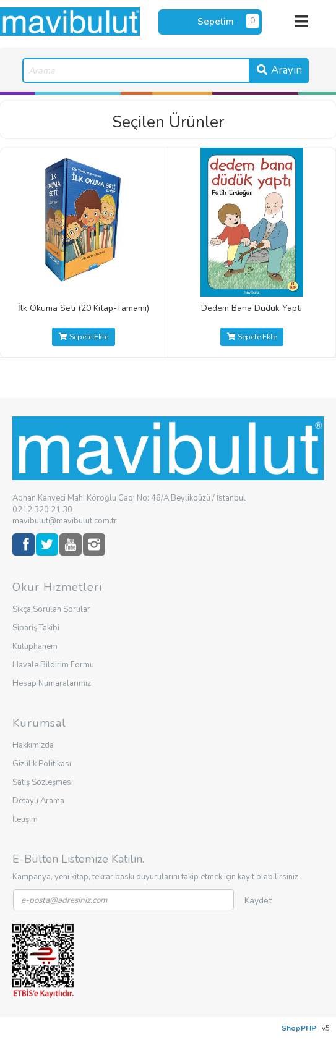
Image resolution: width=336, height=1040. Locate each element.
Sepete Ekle (83, 337)
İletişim (25, 819)
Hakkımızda (33, 745)
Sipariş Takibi (35, 627)
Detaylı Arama (38, 800)
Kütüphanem (35, 646)
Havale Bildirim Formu (53, 664)
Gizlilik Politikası (41, 763)
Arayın (279, 70)
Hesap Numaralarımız (51, 683)
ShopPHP (299, 1028)
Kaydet (258, 901)
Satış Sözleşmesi (42, 782)
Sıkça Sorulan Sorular (51, 609)
